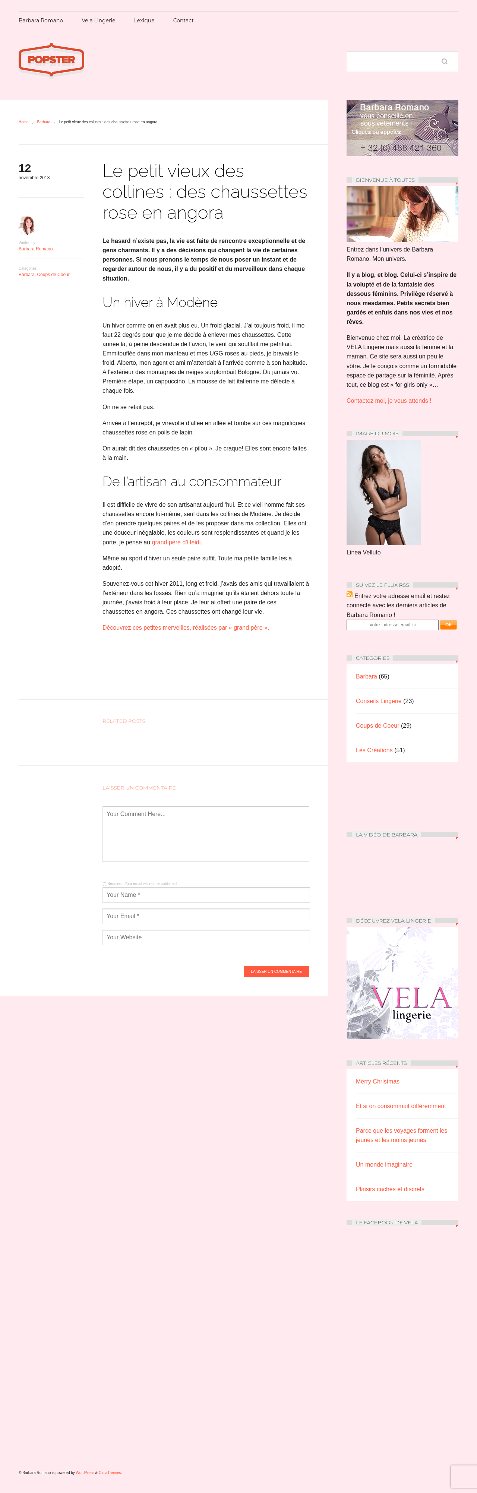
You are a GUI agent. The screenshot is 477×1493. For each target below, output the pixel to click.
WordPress (85, 1473)
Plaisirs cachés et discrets (390, 1189)
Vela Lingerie (98, 20)
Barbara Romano (41, 20)
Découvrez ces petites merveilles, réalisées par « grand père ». (185, 627)
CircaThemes (110, 1473)
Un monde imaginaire (384, 1164)
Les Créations (374, 750)
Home (24, 122)
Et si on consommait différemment (401, 1106)
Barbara (43, 122)
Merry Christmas (377, 1081)
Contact (183, 20)
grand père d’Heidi (176, 542)
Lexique (144, 20)
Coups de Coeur (53, 274)
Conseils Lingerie (379, 701)
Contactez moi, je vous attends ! (389, 401)
